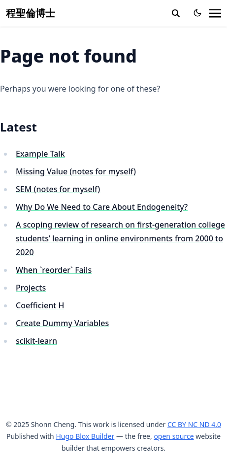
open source (174, 436)
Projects (31, 287)
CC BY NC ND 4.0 (194, 424)
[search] (176, 13)
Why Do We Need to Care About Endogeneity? (102, 206)
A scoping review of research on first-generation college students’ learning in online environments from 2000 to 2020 (120, 238)
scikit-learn (36, 340)
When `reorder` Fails (54, 269)
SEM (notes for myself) (58, 189)
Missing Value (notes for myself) (76, 171)
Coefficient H (40, 305)
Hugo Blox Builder (85, 436)
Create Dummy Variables (62, 323)
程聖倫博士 (30, 13)
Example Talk (40, 153)
